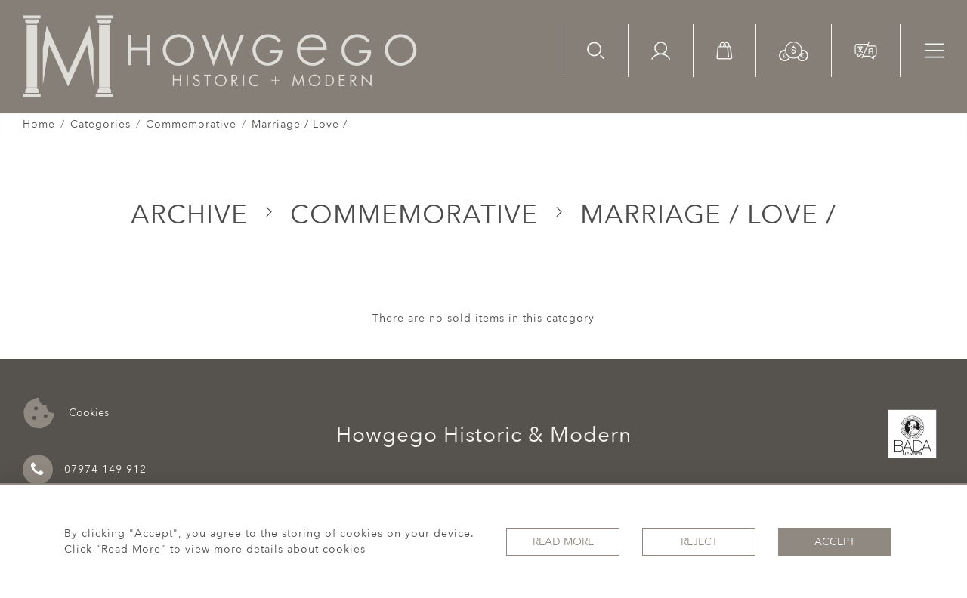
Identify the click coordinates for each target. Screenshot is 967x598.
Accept (834, 542)
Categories (100, 124)
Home (39, 124)
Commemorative (191, 124)
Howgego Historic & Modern (484, 435)
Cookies (66, 413)
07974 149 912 (85, 470)
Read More (563, 542)
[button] (793, 50)
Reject (699, 542)
